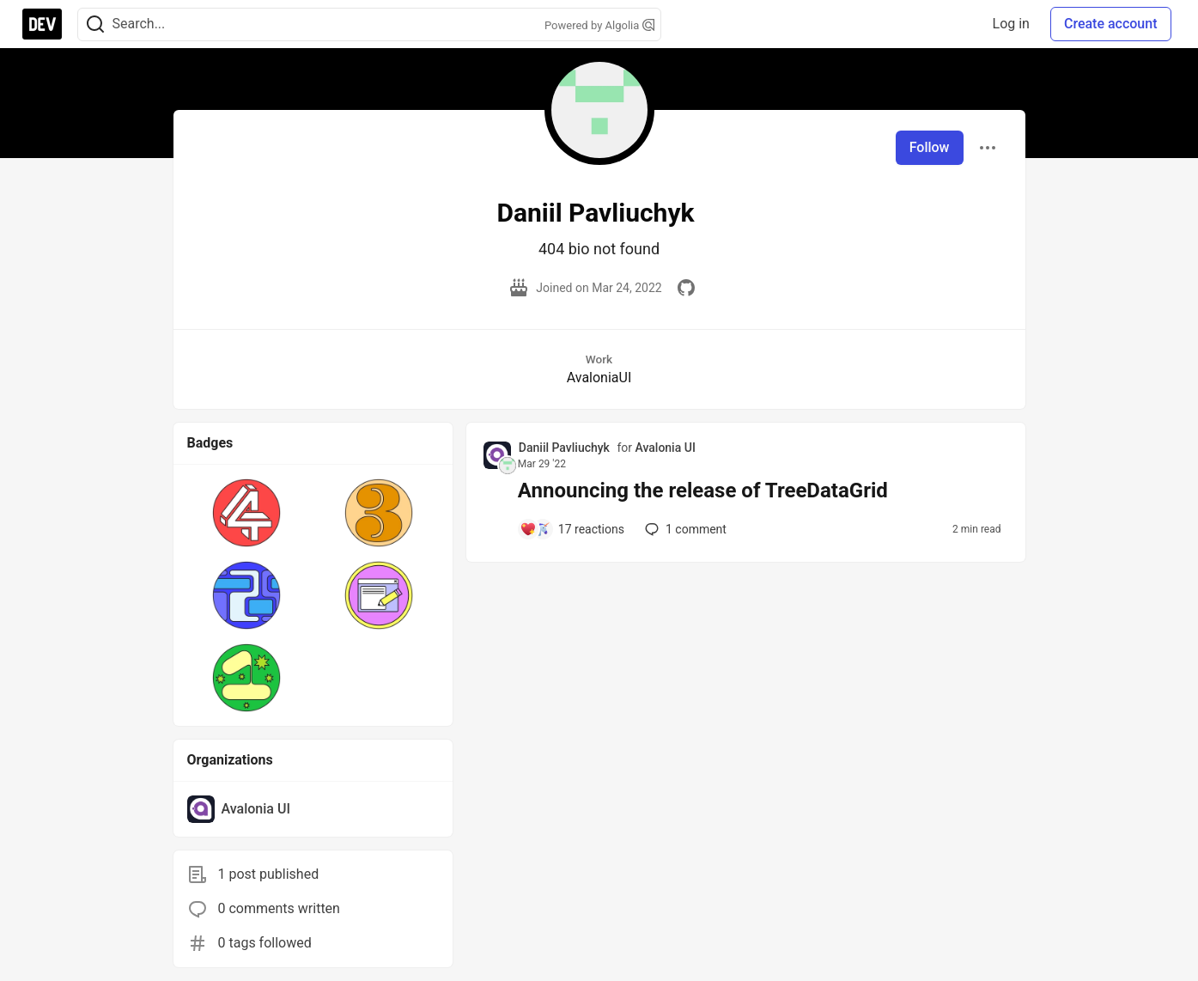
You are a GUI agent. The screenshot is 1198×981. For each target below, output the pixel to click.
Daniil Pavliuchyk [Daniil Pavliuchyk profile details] (564, 447)
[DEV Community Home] (42, 24)
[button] (247, 512)
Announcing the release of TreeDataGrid (703, 490)
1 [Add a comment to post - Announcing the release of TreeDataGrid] (684, 529)
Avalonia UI (665, 447)
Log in (1011, 23)
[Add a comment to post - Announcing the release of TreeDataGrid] (572, 529)
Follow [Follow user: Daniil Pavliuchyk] (929, 147)
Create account (1111, 23)
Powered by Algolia (599, 25)
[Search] (95, 24)
